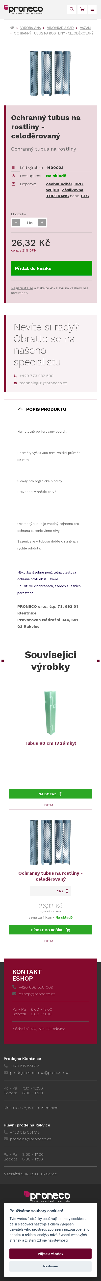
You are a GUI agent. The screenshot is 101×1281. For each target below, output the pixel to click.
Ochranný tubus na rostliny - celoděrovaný (50, 876)
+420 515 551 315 (22, 1065)
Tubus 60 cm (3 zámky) (50, 743)
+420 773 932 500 (33, 375)
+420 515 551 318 (22, 1132)
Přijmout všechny (50, 1254)
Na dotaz (50, 794)
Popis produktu (46, 409)
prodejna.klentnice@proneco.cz (36, 1072)
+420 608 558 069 (32, 987)
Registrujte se (22, 288)
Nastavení (50, 1266)
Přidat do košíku (33, 268)
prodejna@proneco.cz (27, 1139)
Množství (18, 214)
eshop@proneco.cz (33, 994)
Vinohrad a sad (60, 28)
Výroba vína (30, 28)
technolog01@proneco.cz (40, 383)
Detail (50, 805)
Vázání (85, 28)
